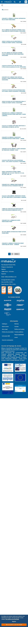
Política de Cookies (19, 584)
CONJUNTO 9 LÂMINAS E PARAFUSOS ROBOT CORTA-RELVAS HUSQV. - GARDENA (13, 499)
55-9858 (24, 206)
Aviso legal (5, 584)
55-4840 (24, 428)
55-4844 (24, 280)
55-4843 (24, 501)
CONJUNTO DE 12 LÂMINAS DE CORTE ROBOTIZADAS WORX (11, 450)
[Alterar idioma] (20, 2)
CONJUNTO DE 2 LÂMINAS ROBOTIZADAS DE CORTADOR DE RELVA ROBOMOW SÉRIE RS (12, 376)
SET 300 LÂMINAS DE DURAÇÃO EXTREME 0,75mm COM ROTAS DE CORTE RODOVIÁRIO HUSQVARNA (13, 105)
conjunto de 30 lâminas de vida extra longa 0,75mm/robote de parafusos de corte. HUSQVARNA (14, 130)
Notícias (16, 579)
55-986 (24, 82)
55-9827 (24, 354)
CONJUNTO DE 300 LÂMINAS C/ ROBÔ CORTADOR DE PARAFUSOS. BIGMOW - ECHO (14, 302)
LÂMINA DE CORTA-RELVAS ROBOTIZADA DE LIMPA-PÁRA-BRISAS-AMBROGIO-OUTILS (12, 426)
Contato (16, 581)
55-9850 (24, 329)
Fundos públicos (18, 587)
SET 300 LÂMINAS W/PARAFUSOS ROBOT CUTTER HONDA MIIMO (14, 475)
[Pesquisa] (15, 2)
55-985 (24, 182)
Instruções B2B (6, 591)
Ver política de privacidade (12, 619)
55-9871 (24, 305)
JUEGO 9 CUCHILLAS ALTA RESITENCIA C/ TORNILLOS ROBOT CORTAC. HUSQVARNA (12, 80)
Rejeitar (14, 621)
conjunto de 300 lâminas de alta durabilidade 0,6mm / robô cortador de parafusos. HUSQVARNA (13, 326)
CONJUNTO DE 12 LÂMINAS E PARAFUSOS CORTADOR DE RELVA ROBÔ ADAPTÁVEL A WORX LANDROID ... (14, 229)
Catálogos (4, 579)
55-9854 (24, 158)
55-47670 (24, 256)
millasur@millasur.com (10, 532)
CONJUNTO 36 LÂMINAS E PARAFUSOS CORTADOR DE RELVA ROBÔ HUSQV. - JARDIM (13, 278)
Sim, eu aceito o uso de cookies (14, 624)
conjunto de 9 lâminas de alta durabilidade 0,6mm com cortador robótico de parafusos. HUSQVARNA (13, 180)
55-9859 (24, 132)
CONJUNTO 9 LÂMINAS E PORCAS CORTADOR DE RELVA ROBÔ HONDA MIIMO (13, 31)
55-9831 (24, 379)
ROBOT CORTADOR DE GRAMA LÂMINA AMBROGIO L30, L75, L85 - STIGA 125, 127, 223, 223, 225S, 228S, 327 (13, 352)
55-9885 (24, 453)
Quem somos (5, 581)
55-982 (24, 404)
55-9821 (24, 232)
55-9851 (24, 58)
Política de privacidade (8, 587)
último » (17, 509)
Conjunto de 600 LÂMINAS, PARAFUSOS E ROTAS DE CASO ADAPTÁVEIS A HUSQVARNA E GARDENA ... (14, 401)
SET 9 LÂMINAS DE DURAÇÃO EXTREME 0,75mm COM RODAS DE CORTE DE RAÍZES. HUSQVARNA (13, 56)
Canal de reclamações (7, 595)
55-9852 (24, 108)
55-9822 (24, 34)
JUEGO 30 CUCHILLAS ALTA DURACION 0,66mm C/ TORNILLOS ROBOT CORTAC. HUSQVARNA (14, 204)
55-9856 (24, 477)
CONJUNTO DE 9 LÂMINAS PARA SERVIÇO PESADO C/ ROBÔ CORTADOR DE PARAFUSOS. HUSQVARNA (13, 155)
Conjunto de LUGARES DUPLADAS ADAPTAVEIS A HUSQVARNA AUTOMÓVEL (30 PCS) (13, 254)
